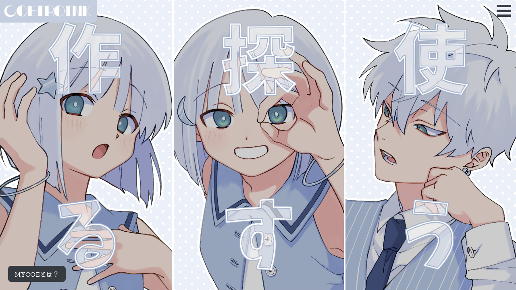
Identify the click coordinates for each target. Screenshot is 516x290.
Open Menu (504, 11)
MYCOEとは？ (37, 274)
